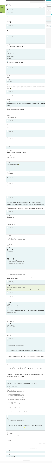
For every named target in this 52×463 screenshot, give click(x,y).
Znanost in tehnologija (13, 456)
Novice (1, 5)
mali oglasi (2, 7)
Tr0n (9, 79)
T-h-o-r (7, 325)
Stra (9, 162)
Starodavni (8, 390)
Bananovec (10, 235)
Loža (9, 450)
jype (9, 146)
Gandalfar (35, 453)
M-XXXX (10, 130)
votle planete (14, 212)
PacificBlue (10, 323)
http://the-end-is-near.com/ (15, 204)
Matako (9, 15)
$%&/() (9, 75)
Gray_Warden (10, 107)
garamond (10, 270)
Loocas (9, 285)
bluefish (35, 449)
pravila (1, 12)
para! (9, 49)
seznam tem (48, 17)
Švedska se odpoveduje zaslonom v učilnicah (12, 0)
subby (9, 44)
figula (9, 415)
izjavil (13, 184)
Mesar (9, 101)
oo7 (9, 84)
